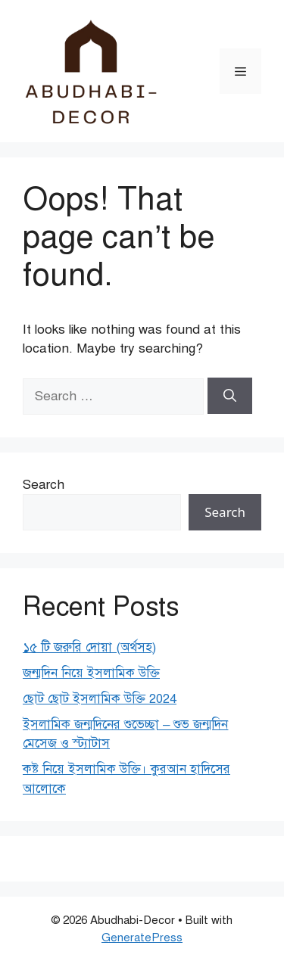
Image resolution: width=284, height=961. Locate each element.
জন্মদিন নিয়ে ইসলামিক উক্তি (91, 673)
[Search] (230, 396)
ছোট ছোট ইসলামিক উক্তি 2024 (99, 699)
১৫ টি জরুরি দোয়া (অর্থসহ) (89, 647)
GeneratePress (142, 937)
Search (43, 485)
